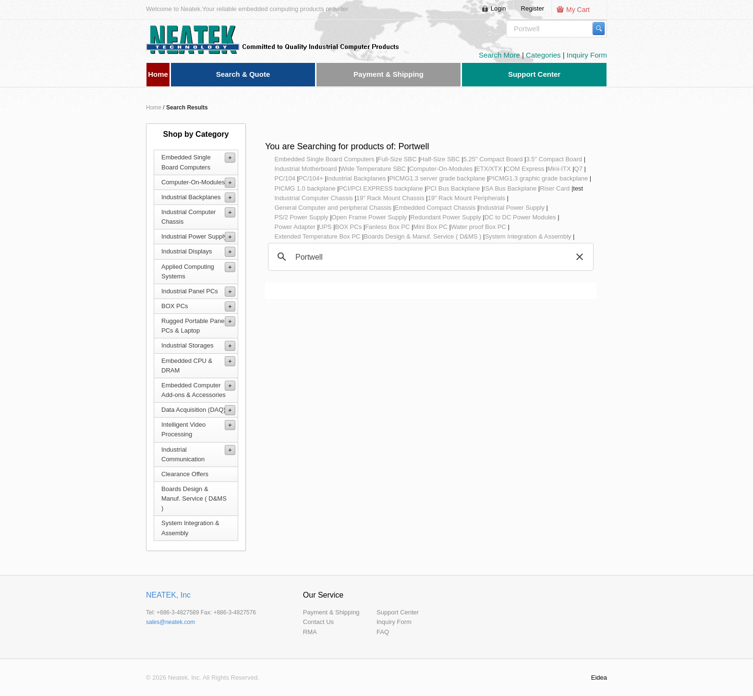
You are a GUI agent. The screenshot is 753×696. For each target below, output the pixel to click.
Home (153, 107)
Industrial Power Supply (194, 236)
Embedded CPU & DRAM (186, 365)
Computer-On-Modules (193, 182)
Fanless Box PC (387, 226)
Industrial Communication (183, 454)
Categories (544, 55)
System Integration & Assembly (190, 527)
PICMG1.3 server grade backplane (437, 178)
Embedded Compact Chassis (435, 207)
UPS (325, 226)
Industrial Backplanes (191, 197)
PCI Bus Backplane (453, 188)
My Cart (578, 9)
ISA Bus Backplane (510, 188)
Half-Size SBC (440, 159)
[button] (579, 257)
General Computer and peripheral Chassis (333, 207)
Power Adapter (295, 226)
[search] (429, 257)
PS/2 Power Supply (301, 217)
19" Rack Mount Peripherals (466, 198)
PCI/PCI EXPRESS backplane (381, 188)
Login (498, 8)
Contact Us (318, 621)
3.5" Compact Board (554, 159)
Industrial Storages (187, 345)
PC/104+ (311, 178)
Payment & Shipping (331, 612)
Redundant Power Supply (445, 217)
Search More (500, 55)
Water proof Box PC (478, 226)
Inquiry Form (587, 55)
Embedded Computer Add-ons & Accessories (193, 390)
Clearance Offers (184, 474)
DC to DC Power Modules (520, 217)
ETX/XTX (489, 168)
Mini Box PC (430, 226)
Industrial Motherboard (306, 168)
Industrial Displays (186, 251)
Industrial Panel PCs (189, 291)
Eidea (599, 677)
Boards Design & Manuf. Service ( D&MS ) (194, 498)
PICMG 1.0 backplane (305, 188)
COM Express (524, 168)
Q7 (578, 168)
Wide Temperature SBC (373, 168)
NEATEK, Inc (168, 595)
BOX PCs (174, 306)
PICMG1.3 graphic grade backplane (538, 178)
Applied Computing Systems (187, 271)
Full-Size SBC (397, 159)
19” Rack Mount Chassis (390, 198)
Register (532, 8)
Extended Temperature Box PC (318, 236)
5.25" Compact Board (493, 159)
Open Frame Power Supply (369, 217)
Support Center (397, 612)
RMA (310, 632)
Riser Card (555, 188)
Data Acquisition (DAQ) (193, 409)
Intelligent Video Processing (183, 429)
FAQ (382, 632)
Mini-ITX (559, 168)
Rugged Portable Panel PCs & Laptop (193, 325)
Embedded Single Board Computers (186, 162)
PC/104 (285, 178)
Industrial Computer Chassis (188, 216)
